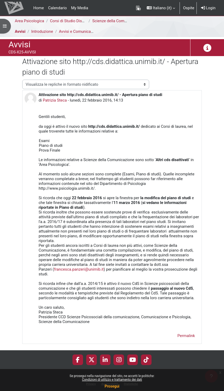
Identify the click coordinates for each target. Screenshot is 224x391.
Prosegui (111, 386)
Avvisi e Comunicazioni (79, 31)
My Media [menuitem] (79, 8)
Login (208, 8)
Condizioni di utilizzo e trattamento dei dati (112, 379)
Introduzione (42, 31)
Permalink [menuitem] (186, 335)
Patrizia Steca (55, 100)
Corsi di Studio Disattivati (72, 21)
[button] (161, 8)
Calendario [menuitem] (57, 8)
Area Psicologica (29, 21)
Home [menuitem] (38, 8)
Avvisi (20, 31)
